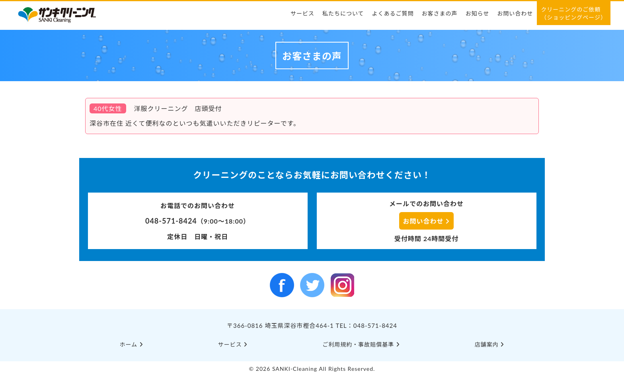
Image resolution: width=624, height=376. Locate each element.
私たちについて (343, 13)
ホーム (131, 344)
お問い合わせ (515, 13)
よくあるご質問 (393, 13)
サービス (302, 13)
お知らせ (477, 13)
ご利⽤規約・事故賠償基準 (361, 344)
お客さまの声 (440, 13)
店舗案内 (490, 344)
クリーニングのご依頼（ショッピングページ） (573, 13)
